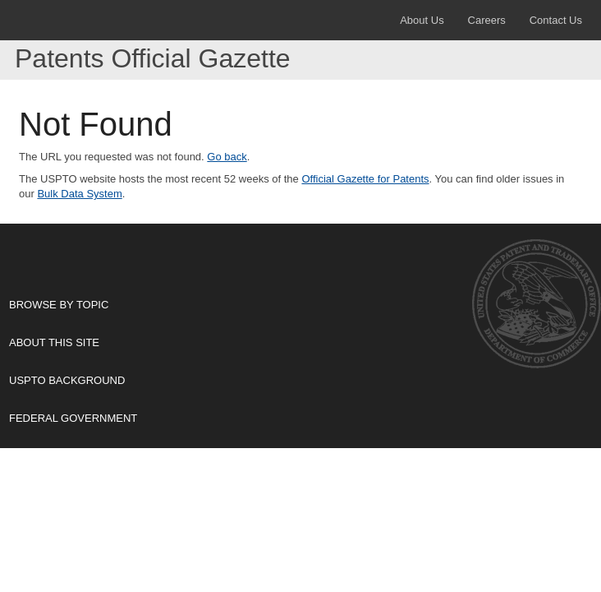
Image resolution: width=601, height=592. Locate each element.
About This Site (294, 342)
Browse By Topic (294, 304)
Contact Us (556, 20)
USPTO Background (294, 379)
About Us (421, 20)
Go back (226, 156)
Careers (487, 20)
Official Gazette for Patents (365, 179)
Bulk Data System (79, 193)
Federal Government (294, 417)
